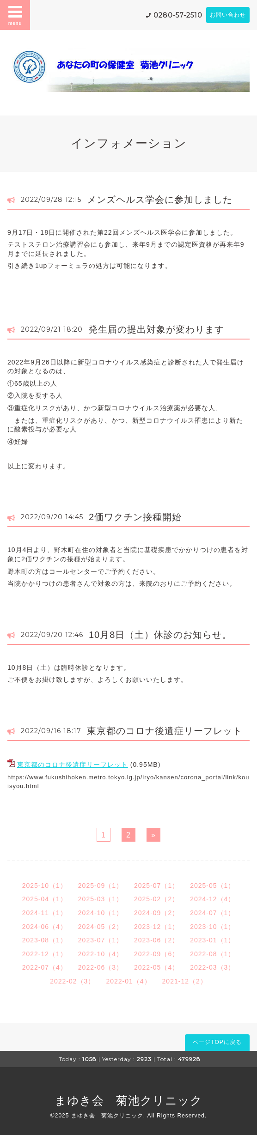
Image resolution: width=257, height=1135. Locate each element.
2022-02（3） (72, 981)
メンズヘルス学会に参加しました (160, 199)
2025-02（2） (156, 899)
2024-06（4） (44, 926)
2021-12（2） (184, 981)
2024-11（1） (44, 912)
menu (15, 15)
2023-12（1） (156, 926)
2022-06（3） (100, 967)
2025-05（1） (212, 885)
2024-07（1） (212, 912)
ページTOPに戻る (217, 1042)
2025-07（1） (156, 885)
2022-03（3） (212, 967)
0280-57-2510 (177, 15)
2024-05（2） (100, 926)
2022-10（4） (100, 954)
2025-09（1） (100, 885)
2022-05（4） (156, 967)
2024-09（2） (156, 912)
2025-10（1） (44, 885)
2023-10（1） (212, 926)
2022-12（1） (44, 954)
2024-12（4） (212, 899)
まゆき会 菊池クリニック (128, 1100)
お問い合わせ (228, 15)
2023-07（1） (100, 940)
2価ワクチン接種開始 (135, 517)
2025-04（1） (44, 899)
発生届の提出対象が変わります (156, 329)
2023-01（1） (212, 940)
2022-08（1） (212, 954)
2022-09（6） (156, 954)
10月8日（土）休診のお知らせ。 (160, 635)
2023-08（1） (44, 940)
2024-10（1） (100, 912)
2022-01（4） (128, 981)
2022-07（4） (44, 967)
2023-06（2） (156, 940)
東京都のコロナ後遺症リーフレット (164, 731)
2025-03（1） (100, 899)
